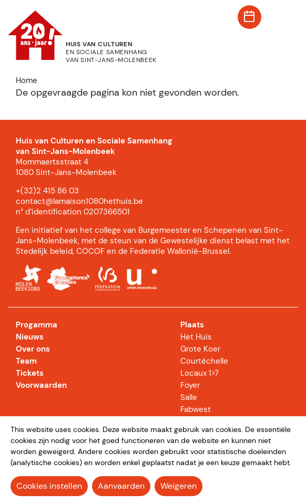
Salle (188, 397)
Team (26, 361)
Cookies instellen (49, 485)
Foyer (190, 385)
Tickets (30, 373)
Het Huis (196, 337)
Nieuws (30, 337)
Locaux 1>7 (199, 373)
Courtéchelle (204, 361)
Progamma (36, 325)
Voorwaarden (41, 385)
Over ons (33, 349)
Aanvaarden (121, 485)
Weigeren (178, 485)
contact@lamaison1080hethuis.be (79, 201)
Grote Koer (200, 349)
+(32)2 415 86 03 (47, 191)
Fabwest (195, 409)
